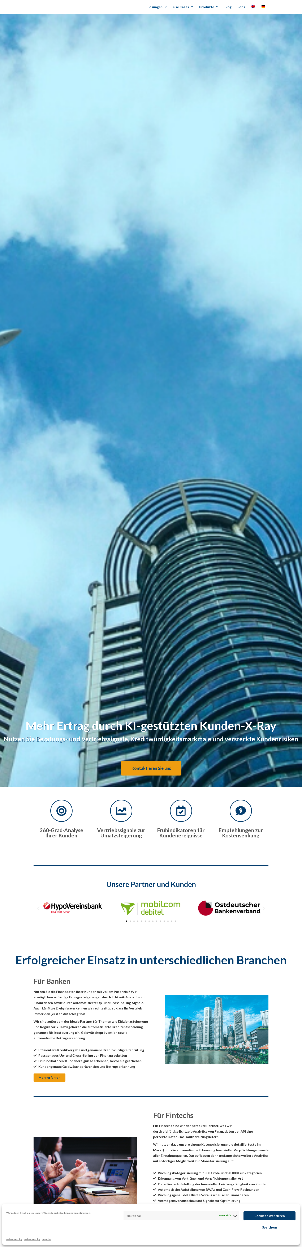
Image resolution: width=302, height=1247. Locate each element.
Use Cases (183, 7)
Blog (228, 7)
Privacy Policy (14, 1239)
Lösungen (157, 7)
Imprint (46, 1239)
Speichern (269, 1227)
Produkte (208, 7)
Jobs (241, 7)
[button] (38, 908)
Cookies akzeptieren (269, 1216)
